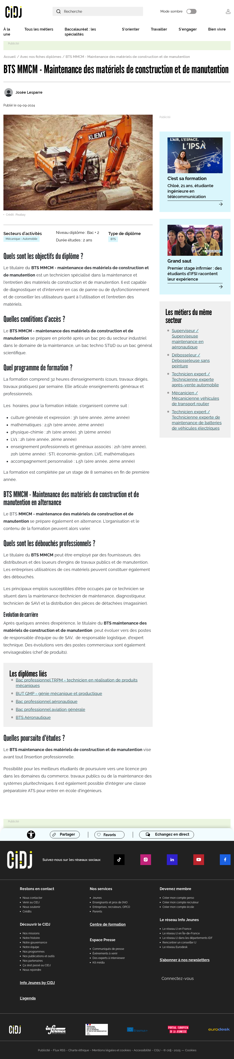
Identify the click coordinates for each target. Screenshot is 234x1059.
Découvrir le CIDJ (35, 924)
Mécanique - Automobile (21, 239)
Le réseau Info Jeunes (179, 919)
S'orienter (130, 30)
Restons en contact (37, 888)
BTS (113, 239)
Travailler (159, 30)
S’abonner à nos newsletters (185, 959)
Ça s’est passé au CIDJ (37, 964)
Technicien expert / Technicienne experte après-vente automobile (195, 380)
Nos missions (31, 933)
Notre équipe (31, 946)
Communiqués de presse (108, 948)
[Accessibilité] (31, 834)
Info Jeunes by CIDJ (37, 982)
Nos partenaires (33, 960)
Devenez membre (175, 888)
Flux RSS (59, 1049)
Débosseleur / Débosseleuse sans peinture (191, 361)
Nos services (101, 888)
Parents (97, 911)
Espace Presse (102, 939)
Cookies (190, 1049)
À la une (6, 32)
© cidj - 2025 (172, 1049)
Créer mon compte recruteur (180, 902)
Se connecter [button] (228, 11)
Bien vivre (217, 30)
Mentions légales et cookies (111, 1049)
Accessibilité (142, 1049)
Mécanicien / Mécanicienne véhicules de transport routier (195, 399)
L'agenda (28, 998)
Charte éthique (78, 1049)
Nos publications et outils (39, 955)
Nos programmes (34, 951)
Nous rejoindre (32, 969)
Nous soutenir (31, 906)
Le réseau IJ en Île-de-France (181, 933)
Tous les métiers (38, 30)
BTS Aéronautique (33, 717)
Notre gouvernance (35, 942)
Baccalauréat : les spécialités (80, 32)
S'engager (188, 30)
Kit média (99, 962)
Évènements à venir (105, 953)
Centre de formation (108, 924)
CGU (157, 1049)
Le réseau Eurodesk (174, 946)
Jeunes (97, 897)
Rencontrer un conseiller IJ (179, 942)
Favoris (110, 834)
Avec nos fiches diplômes (40, 57)
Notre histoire (31, 937)
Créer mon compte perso (178, 897)
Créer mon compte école (178, 906)
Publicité (44, 1049)
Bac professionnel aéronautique (46, 701)
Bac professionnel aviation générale (50, 709)
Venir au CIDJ (31, 902)
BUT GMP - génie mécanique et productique (59, 693)
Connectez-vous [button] (178, 978)
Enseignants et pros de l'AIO (110, 902)
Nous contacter (32, 897)
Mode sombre (177, 12)
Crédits (27, 911)
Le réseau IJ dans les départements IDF (187, 937)
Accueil (10, 57)
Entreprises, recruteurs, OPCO (111, 906)
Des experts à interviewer (109, 957)
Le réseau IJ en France (176, 928)
